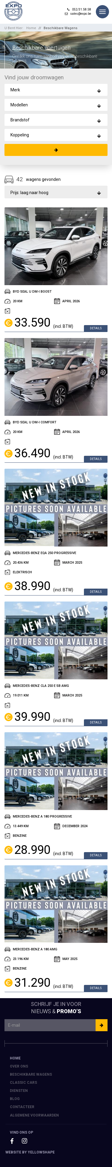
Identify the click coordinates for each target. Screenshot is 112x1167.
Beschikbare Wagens (60, 28)
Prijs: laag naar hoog (29, 192)
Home (31, 28)
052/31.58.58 (79, 9)
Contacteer (22, 1107)
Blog (15, 1099)
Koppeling (19, 135)
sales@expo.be (78, 13)
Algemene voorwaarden (34, 1115)
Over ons (19, 1066)
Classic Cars (23, 1082)
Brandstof (20, 119)
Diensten (19, 1091)
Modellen (19, 104)
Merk (15, 89)
